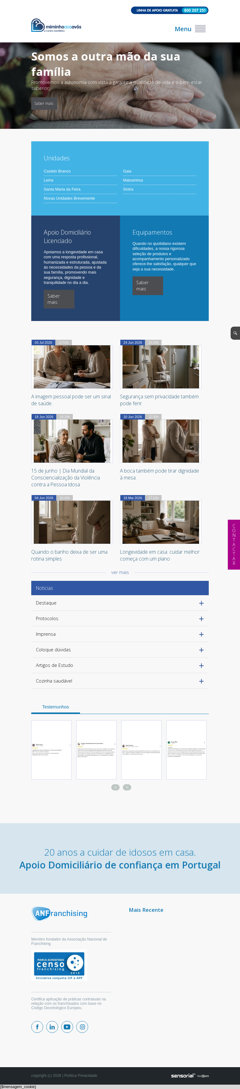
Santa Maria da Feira (62, 189)
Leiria (48, 180)
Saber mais (43, 103)
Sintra (128, 189)
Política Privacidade (80, 1075)
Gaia (127, 171)
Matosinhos (133, 180)
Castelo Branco (57, 171)
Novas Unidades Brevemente (69, 198)
